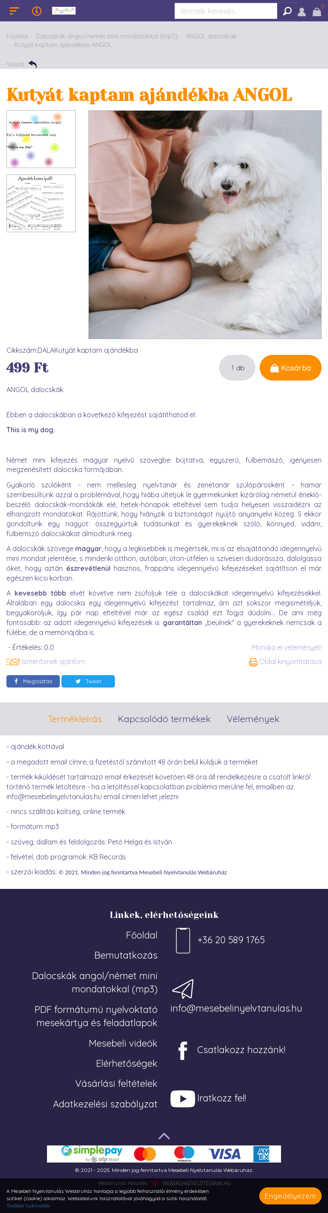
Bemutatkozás (126, 955)
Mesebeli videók (123, 1043)
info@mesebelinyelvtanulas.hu (236, 995)
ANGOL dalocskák (211, 36)
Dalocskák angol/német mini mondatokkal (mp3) (107, 36)
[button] (301, 10)
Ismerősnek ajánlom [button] (45, 661)
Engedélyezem (290, 1196)
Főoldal (17, 36)
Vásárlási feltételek (116, 1083)
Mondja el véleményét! (287, 647)
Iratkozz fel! (208, 1099)
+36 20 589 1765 (217, 940)
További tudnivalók (28, 1205)
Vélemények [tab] (253, 718)
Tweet (88, 681)
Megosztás (33, 681)
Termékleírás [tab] (75, 718)
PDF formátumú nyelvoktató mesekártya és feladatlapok (96, 1016)
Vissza (21, 64)
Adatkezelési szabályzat (105, 1104)
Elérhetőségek (127, 1063)
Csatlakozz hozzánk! (227, 1050)
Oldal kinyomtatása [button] (285, 661)
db (240, 367)
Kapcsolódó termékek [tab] (164, 718)
